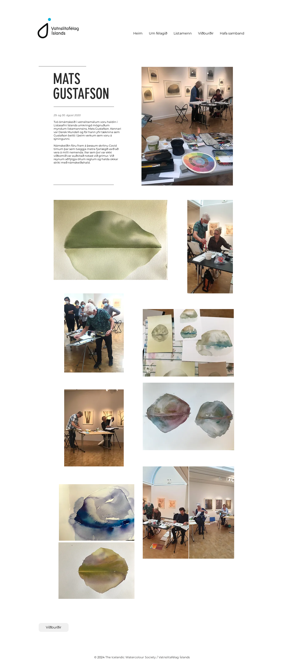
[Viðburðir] (54, 627)
